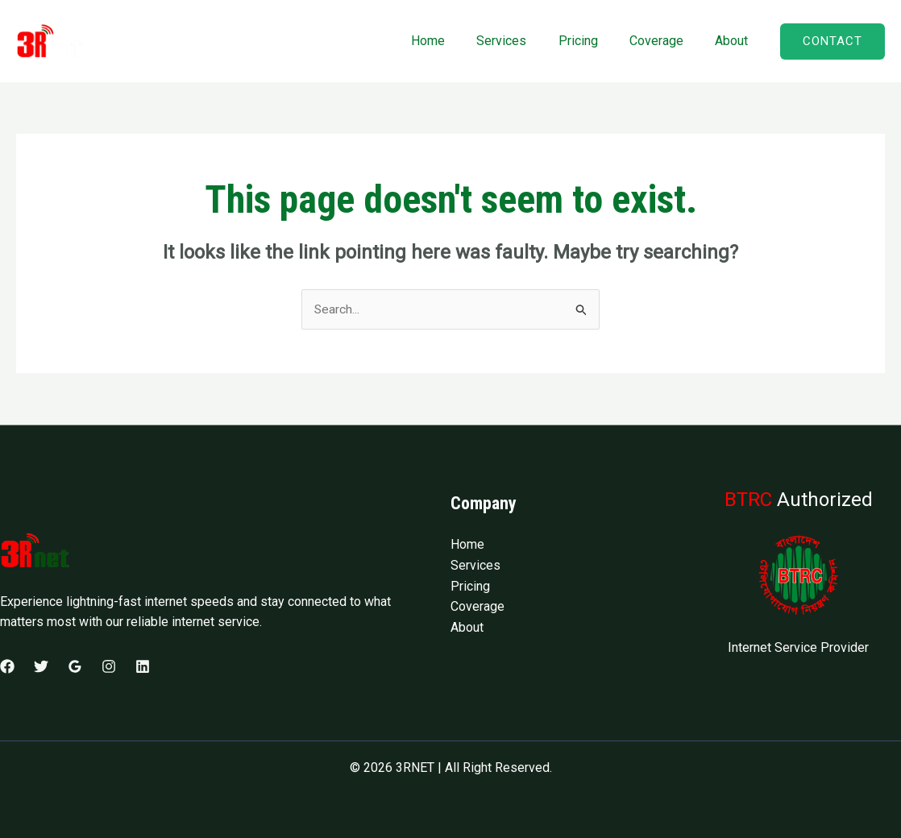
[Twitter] (41, 667)
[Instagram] (109, 667)
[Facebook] (7, 667)
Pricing (592, 40)
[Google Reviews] (75, 667)
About (734, 40)
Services (522, 40)
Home (454, 40)
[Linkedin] (142, 667)
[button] (832, 41)
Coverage (665, 40)
